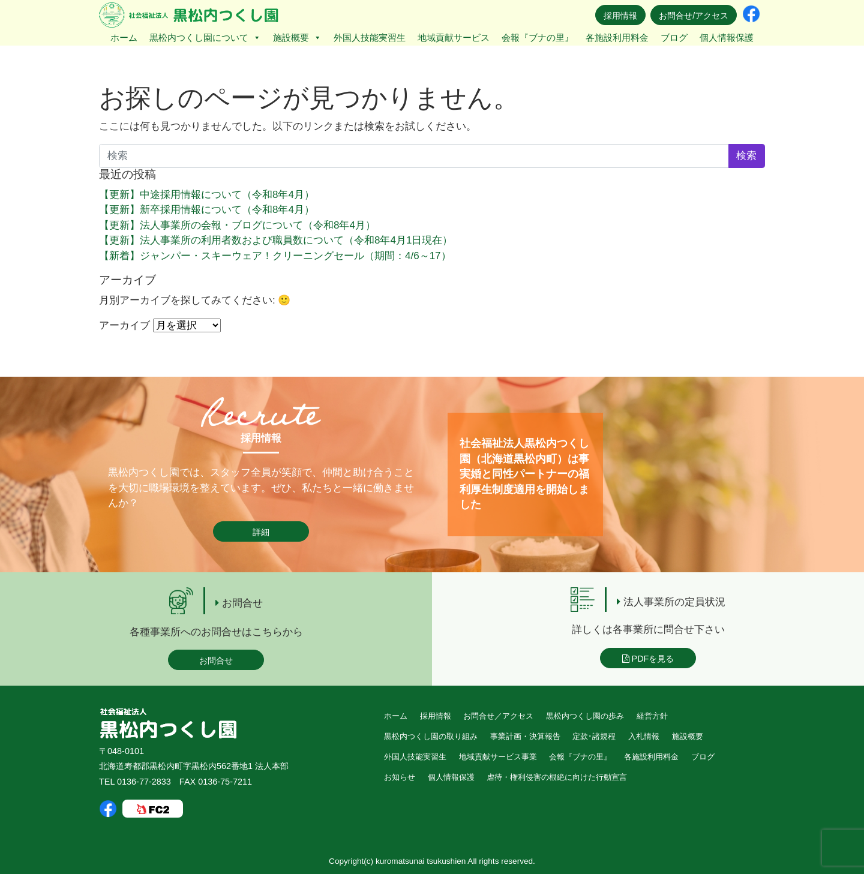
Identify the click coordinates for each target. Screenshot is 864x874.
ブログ (674, 37)
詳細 (261, 532)
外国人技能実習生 (370, 37)
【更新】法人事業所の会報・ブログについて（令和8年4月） (237, 225)
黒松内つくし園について (205, 37)
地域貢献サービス (454, 37)
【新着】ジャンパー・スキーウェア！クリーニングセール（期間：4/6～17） (275, 256)
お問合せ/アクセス (693, 15)
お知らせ (399, 777)
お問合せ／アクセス (498, 715)
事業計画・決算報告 (525, 736)
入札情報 (643, 736)
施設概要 (297, 37)
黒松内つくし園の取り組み (431, 736)
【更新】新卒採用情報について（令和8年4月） (206, 209)
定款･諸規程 (594, 736)
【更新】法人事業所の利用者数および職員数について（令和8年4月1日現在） (275, 240)
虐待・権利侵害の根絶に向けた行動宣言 (557, 777)
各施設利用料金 (617, 37)
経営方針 (652, 715)
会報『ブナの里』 (538, 37)
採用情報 (620, 15)
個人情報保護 (727, 37)
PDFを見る (648, 658)
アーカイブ (124, 325)
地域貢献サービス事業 (498, 756)
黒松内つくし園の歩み (585, 715)
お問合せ (216, 660)
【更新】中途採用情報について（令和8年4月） (206, 194)
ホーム (123, 37)
